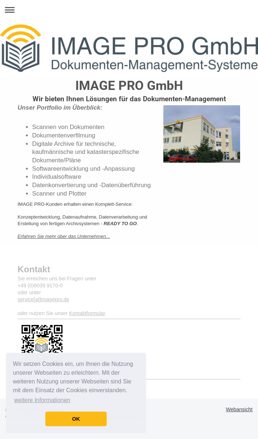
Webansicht (239, 409)
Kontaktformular (87, 313)
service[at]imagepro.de (43, 299)
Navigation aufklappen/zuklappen (129, 10)
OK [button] (76, 419)
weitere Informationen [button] (42, 400)
